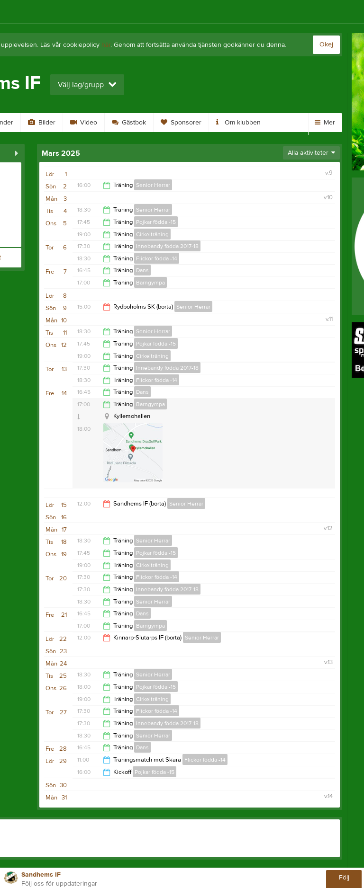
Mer (325, 122)
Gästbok (129, 122)
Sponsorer (181, 122)
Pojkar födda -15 (156, 222)
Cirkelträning (152, 234)
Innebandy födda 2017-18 (167, 246)
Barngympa (150, 282)
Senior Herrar (153, 185)
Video (83, 122)
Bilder (41, 122)
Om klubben (238, 122)
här (105, 45)
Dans (142, 270)
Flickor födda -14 (156, 258)
